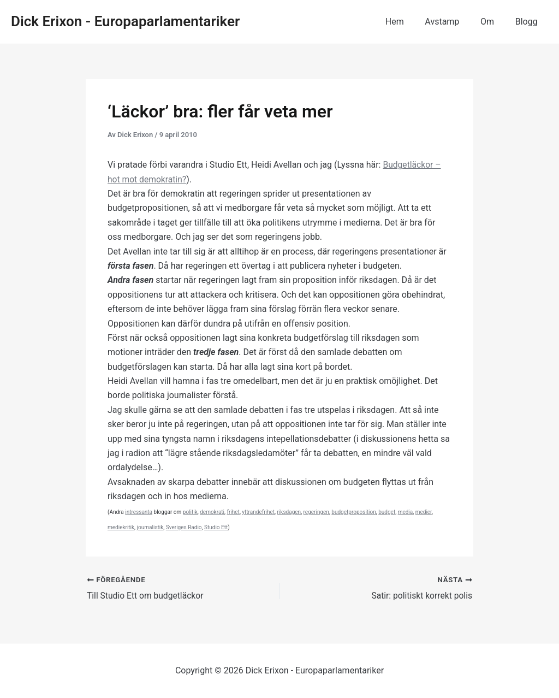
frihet (233, 512)
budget (386, 512)
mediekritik (121, 527)
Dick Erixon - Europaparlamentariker (125, 21)
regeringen (316, 512)
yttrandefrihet (258, 512)
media (405, 512)
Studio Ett (216, 527)
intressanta (138, 512)
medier (423, 512)
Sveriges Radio (184, 527)
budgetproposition (353, 512)
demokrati (212, 512)
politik (190, 512)
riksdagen (289, 512)
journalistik (150, 527)
